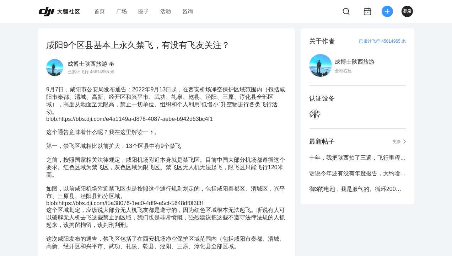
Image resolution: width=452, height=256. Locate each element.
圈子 (143, 11)
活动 (165, 11)
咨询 (187, 11)
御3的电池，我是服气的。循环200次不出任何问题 (357, 189)
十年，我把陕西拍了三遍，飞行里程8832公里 (357, 158)
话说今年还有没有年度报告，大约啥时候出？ (357, 173)
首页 (99, 11)
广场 (121, 11)
